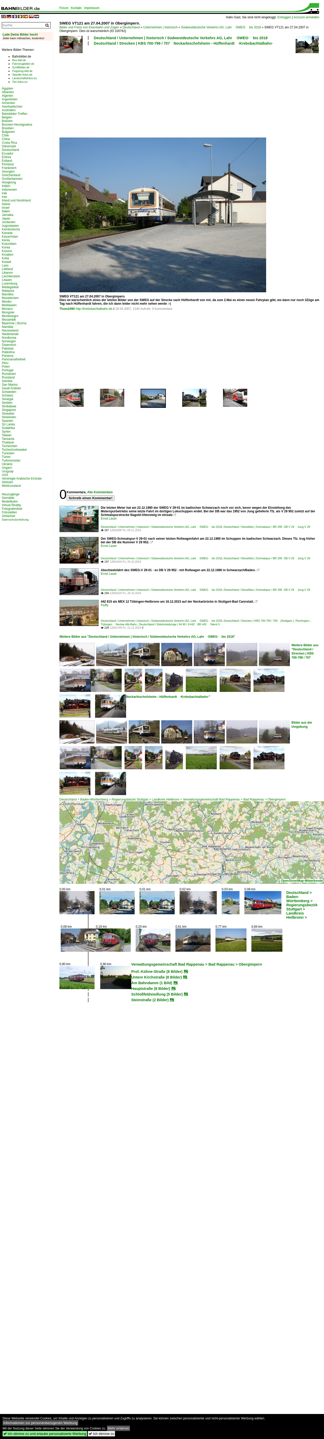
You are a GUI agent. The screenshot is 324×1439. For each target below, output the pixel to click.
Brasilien (8, 128)
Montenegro (10, 316)
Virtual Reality (11, 505)
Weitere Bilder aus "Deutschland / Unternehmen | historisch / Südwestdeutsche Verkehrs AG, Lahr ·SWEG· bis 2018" (147, 636)
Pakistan (8, 348)
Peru (5, 363)
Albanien (8, 92)
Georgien (8, 171)
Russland (8, 377)
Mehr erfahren (118, 1428)
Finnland (8, 164)
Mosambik (9, 319)
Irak (4, 193)
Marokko (8, 294)
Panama (7, 356)
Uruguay (7, 471)
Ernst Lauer (109, 518)
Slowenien (9, 417)
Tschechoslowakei (14, 449)
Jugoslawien (10, 226)
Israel (5, 207)
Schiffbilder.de (20, 67)
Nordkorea (9, 337)
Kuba (5, 258)
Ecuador (7, 153)
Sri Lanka (8, 424)
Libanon (7, 272)
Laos (5, 265)
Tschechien (9, 446)
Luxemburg (9, 283)
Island (6, 204)
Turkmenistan (11, 460)
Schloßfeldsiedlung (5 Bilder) (157, 994)
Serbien (7, 403)
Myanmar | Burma (14, 323)
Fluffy (104, 605)
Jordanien (9, 222)
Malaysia (8, 291)
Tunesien (8, 453)
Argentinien (10, 99)
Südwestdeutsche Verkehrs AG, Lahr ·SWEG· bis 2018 (221, 27)
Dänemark (9, 146)
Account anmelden (306, 17)
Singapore (9, 410)
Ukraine (7, 464)
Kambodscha (11, 229)
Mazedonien (10, 298)
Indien (6, 186)
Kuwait (6, 262)
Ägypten (7, 88)
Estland (7, 161)
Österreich (9, 345)
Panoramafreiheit (13, 359)
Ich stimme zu (101, 1434)
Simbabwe (9, 406)
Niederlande (10, 334)
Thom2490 (67, 309)
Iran (4, 197)
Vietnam (7, 482)
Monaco (7, 309)
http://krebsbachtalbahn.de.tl (95, 309)
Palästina (8, 352)
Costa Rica (9, 142)
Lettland (7, 269)
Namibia (7, 327)
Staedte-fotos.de (22, 74)
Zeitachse (8, 516)
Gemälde (8, 498)
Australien (9, 110)
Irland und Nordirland (16, 200)
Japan (6, 218)
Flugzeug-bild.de (22, 70)
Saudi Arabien (11, 388)
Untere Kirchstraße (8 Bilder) (156, 977)
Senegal (7, 399)
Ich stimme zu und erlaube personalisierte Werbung (44, 1434)
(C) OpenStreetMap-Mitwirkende (299, 881)
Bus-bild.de (19, 60)
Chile (5, 135)
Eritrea (6, 157)
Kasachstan (10, 236)
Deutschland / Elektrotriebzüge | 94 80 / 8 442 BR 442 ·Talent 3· (179, 624)
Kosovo (7, 251)
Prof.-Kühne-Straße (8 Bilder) (156, 971)
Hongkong (9, 182)
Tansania (8, 439)
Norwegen (9, 341)
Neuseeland (10, 330)
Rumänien (9, 374)
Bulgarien (8, 132)
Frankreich (9, 168)
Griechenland (11, 175)
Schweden (9, 392)
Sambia (7, 381)
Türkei (6, 457)
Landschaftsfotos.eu (24, 78)
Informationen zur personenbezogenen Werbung (40, 1423)
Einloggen (284, 17)
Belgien (7, 117)
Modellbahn (10, 501)
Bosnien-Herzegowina (17, 124)
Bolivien (7, 121)
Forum (63, 8)
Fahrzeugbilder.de (23, 63)
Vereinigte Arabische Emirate (22, 478)
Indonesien (9, 189)
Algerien (7, 96)
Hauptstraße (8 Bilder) (150, 989)
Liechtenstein (11, 276)
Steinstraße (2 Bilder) (150, 1000)
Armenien (8, 103)
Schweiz (7, 395)
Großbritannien (12, 179)
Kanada (7, 233)
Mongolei (8, 312)
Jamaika (7, 215)
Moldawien (9, 305)
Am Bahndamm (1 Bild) (151, 983)
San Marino (10, 384)
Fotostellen (9, 512)
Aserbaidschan (12, 106)
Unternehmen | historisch (160, 27)
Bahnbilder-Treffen (14, 114)
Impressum (91, 8)
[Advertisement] (121, 91)
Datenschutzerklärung (15, 519)
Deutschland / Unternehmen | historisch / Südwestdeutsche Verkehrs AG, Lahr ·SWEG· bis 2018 (181, 38)
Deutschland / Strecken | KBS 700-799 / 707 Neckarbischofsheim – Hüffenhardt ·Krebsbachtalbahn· (183, 43)
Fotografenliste (12, 509)
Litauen (7, 280)
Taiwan (6, 435)
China (6, 139)
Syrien (6, 431)
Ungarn (7, 468)
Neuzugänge (10, 494)
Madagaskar (10, 287)
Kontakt (76, 8)
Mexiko (7, 301)
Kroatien (7, 254)
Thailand (8, 442)
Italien (6, 211)
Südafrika (8, 428)
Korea (6, 247)
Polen (6, 366)
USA (5, 475)
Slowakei (8, 413)
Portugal (7, 370)
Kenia (6, 240)
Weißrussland (11, 486)
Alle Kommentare (100, 492)
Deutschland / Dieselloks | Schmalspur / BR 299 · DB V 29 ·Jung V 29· (267, 526)
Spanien (7, 421)
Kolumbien (9, 244)
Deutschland (131, 27)
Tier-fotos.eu (19, 81)
